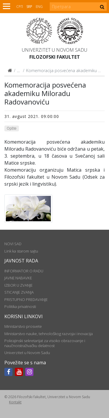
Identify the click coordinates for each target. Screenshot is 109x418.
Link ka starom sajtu (21, 251)
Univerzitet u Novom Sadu (54, 50)
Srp (29, 6)
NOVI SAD (13, 243)
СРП (19, 6)
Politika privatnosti (20, 306)
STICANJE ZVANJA (19, 292)
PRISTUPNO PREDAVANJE (26, 299)
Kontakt (15, 402)
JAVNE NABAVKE (18, 278)
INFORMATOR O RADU (23, 271)
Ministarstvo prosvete (23, 326)
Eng (39, 6)
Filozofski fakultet (54, 57)
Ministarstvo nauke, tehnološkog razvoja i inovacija (48, 333)
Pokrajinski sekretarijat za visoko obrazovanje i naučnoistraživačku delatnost (44, 343)
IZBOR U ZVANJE (18, 285)
